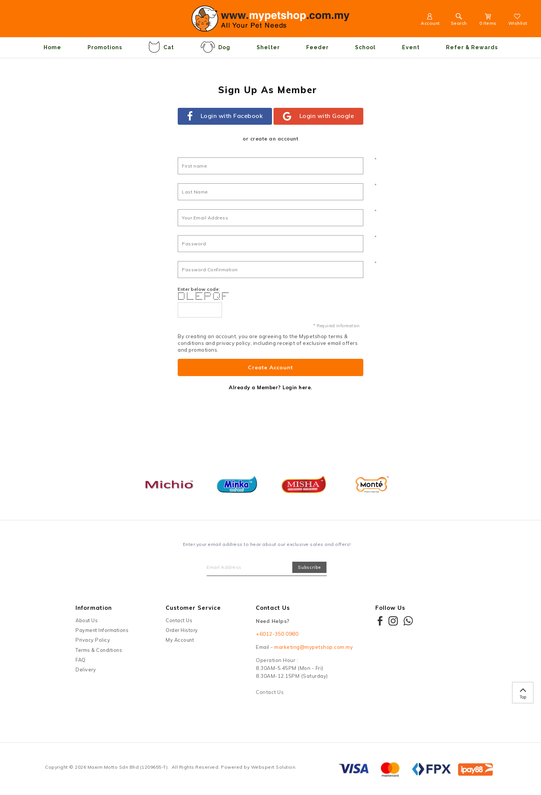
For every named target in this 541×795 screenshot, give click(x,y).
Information (94, 607)
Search (459, 20)
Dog (215, 47)
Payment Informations (102, 630)
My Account (180, 640)
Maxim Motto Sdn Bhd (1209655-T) (128, 767)
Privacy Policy (93, 640)
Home (52, 47)
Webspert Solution (273, 767)
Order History (182, 630)
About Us (87, 620)
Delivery (86, 670)
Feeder (317, 47)
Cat (161, 47)
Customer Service (193, 607)
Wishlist (517, 20)
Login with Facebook (225, 117)
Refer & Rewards (472, 47)
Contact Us (179, 620)
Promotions (105, 47)
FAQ (81, 660)
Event (411, 47)
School (365, 47)
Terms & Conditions (99, 650)
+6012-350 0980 (277, 634)
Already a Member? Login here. (270, 387)
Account (430, 20)
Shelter (268, 47)
